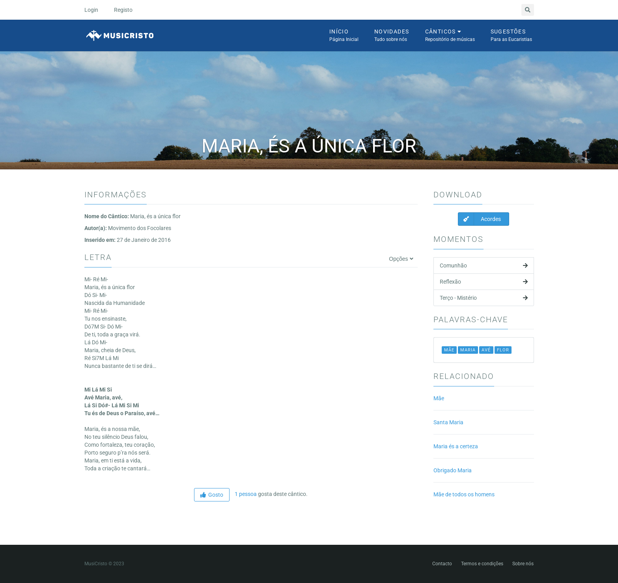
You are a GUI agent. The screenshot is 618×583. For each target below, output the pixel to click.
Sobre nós (523, 563)
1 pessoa (245, 494)
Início (343, 35)
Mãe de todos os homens (464, 494)
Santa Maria (448, 422)
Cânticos (450, 35)
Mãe (438, 398)
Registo (123, 10)
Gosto (211, 495)
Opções (401, 259)
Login (91, 10)
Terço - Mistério (484, 298)
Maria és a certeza (455, 446)
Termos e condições (482, 563)
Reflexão (484, 282)
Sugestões (511, 35)
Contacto (442, 563)
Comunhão (484, 265)
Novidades (391, 35)
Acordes (479, 219)
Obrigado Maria (452, 470)
